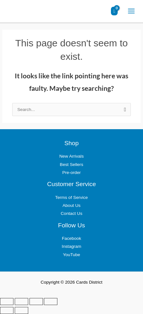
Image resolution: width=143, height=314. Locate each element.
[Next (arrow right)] (21, 310)
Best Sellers (71, 164)
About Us (71, 205)
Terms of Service (71, 197)
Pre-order (71, 172)
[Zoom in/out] (6, 301)
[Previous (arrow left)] (6, 310)
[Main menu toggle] (131, 11)
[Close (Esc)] (50, 301)
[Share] (36, 301)
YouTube (71, 254)
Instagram (71, 246)
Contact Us (71, 213)
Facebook (71, 238)
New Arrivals (71, 156)
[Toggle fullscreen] (21, 301)
